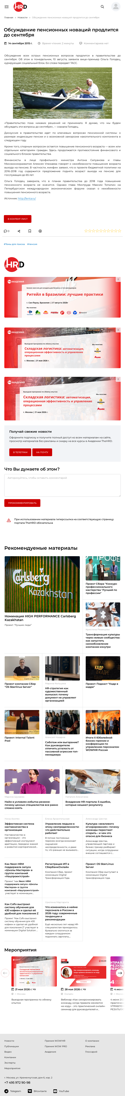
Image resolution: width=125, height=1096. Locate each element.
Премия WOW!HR (55, 1000)
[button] (115, 6)
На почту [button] (42, 412)
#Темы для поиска (14, 244)
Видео (8, 1011)
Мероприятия (12, 1028)
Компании (10, 1017)
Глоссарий (91, 1011)
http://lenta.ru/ (27, 198)
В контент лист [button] (18, 219)
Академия (50, 1011)
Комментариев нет (94, 43)
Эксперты (9, 1022)
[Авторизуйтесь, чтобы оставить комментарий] (62, 445)
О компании (92, 1000)
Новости (9, 1000)
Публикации (11, 1006)
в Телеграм (20, 412)
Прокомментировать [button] (22, 463)
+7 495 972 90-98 (17, 1042)
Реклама (90, 1006)
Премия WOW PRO (56, 1006)
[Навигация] (6, 6)
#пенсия (32, 244)
